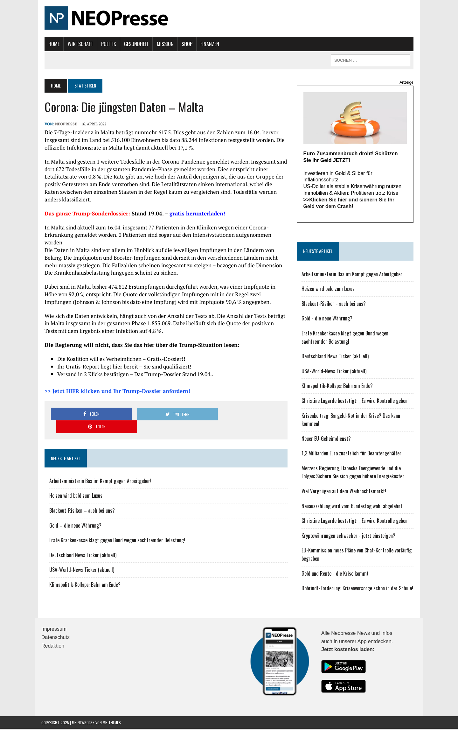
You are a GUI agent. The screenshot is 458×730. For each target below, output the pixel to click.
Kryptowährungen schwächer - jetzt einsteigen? (349, 536)
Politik (105, 44)
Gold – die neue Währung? (72, 505)
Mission (161, 44)
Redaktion (52, 646)
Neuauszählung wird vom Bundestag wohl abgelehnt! (353, 507)
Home (50, 44)
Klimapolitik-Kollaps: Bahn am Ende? (81, 564)
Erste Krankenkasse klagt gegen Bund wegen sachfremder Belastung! (114, 519)
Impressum (53, 630)
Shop (183, 44)
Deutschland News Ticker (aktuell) (79, 534)
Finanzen (206, 44)
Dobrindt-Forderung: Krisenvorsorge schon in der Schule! (358, 589)
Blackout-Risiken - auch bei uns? (334, 304)
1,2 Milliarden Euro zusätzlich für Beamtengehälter (352, 454)
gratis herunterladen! (194, 213)
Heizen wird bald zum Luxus (72, 475)
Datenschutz (55, 638)
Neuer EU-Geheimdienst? (327, 439)
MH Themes (112, 723)
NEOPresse (63, 124)
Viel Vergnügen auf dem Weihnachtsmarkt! (344, 492)
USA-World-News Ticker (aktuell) (78, 549)
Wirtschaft (77, 44)
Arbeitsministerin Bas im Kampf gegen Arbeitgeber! (97, 460)
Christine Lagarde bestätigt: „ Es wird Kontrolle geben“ (356, 401)
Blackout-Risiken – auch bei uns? (79, 490)
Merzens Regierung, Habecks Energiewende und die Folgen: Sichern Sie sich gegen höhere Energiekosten (359, 473)
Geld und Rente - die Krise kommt (336, 574)
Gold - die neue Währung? (327, 319)
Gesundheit (133, 44)
